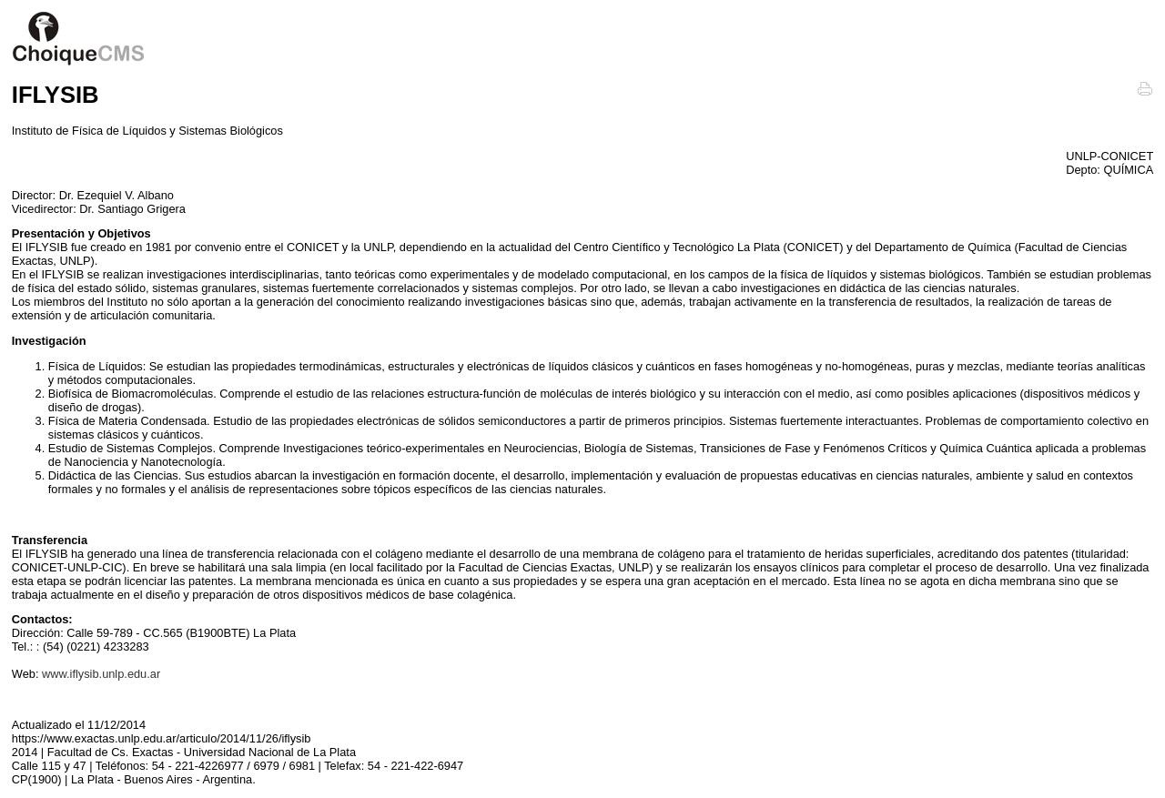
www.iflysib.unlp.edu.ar (101, 674)
